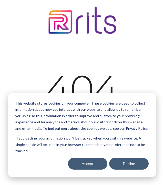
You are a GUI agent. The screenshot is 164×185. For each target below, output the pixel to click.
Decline (129, 163)
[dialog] (82, 135)
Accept (88, 163)
